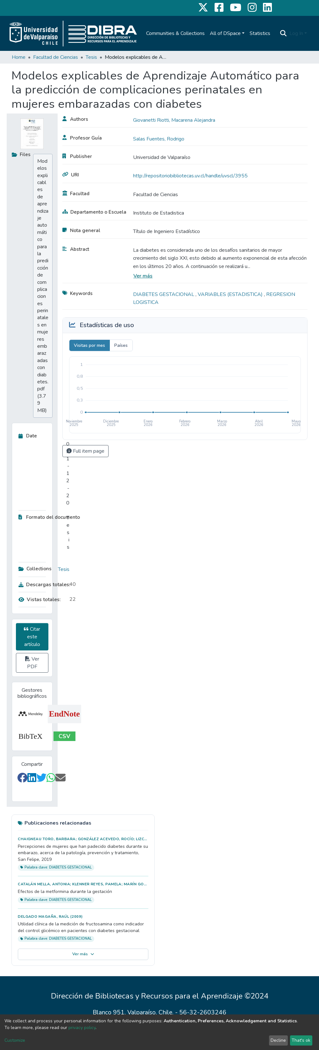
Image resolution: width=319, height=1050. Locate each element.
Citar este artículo (32, 637)
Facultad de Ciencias (55, 57)
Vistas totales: (39, 599)
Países (121, 345)
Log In (296, 33)
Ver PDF (32, 662)
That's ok (301, 1040)
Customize (14, 1040)
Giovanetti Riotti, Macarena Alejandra (174, 120)
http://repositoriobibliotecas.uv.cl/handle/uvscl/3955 (190, 175)
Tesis (91, 57)
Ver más (142, 275)
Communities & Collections (175, 33)
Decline (278, 1040)
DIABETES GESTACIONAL (164, 294)
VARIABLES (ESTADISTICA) (231, 294)
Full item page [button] (85, 451)
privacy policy (82, 1028)
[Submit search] (283, 33)
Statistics (260, 33)
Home (18, 57)
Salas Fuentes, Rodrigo (158, 138)
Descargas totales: (42, 584)
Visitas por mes (89, 345)
